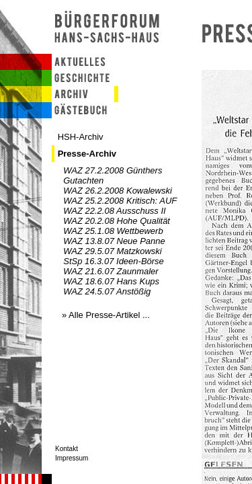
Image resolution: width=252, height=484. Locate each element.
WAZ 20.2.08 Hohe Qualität (116, 221)
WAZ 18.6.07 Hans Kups (111, 281)
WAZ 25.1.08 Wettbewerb (113, 231)
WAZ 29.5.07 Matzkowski (112, 251)
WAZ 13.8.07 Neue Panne (114, 241)
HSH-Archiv (80, 137)
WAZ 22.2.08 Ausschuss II (114, 211)
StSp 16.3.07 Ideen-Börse (113, 261)
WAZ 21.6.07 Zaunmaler (110, 271)
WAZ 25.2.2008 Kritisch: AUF (120, 201)
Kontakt (66, 448)
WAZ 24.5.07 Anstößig (107, 291)
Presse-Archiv (87, 154)
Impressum (71, 458)
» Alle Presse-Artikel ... (106, 315)
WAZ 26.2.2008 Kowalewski (117, 191)
